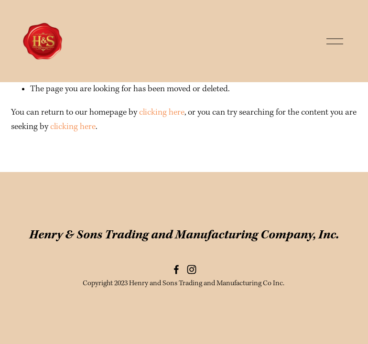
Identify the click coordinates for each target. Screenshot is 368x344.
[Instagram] (191, 269)
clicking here (161, 112)
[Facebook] (176, 269)
